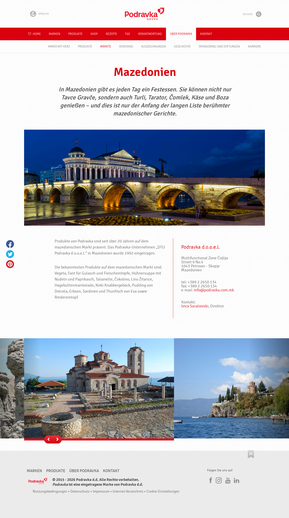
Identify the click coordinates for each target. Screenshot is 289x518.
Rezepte (111, 34)
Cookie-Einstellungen (163, 491)
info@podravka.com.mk (214, 290)
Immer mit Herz (59, 46)
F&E (127, 34)
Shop (94, 34)
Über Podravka (181, 34)
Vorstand (126, 46)
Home (34, 34)
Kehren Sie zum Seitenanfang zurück (251, 454)
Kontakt (206, 34)
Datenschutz (80, 491)
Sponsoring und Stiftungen (219, 46)
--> (57, 440)
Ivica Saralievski (194, 306)
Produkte (75, 34)
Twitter (10, 254)
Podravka (144, 14)
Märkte (105, 46)
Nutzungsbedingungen (50, 491)
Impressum (101, 491)
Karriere (254, 46)
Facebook (10, 244)
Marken (54, 34)
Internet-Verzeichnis (128, 491)
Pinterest (10, 264)
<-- (48, 440)
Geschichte (182, 46)
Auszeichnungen (153, 46)
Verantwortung (150, 34)
